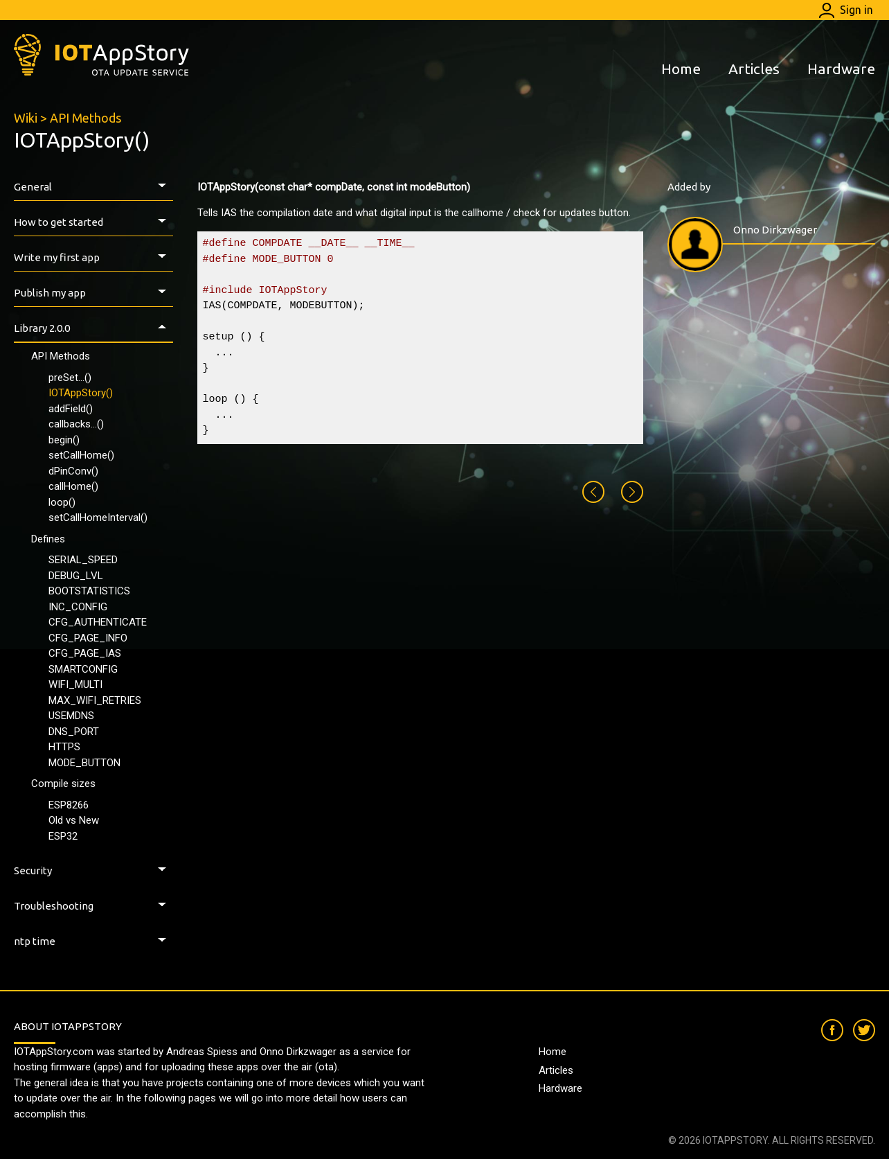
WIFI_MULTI (75, 684)
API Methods (85, 118)
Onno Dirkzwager (775, 230)
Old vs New (73, 820)
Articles (754, 68)
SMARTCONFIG (83, 669)
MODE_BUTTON (84, 763)
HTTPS (64, 747)
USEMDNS (71, 715)
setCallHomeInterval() (97, 517)
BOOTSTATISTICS (89, 591)
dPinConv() (73, 471)
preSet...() (69, 377)
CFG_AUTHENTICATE (97, 622)
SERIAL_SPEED (83, 560)
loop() (61, 502)
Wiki (25, 118)
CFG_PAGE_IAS (84, 653)
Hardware (841, 68)
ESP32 (63, 836)
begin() (64, 440)
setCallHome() (81, 455)
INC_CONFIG (77, 607)
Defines (48, 539)
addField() (70, 408)
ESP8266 (68, 805)
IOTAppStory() (80, 393)
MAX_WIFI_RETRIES (94, 700)
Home (681, 68)
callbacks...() (76, 424)
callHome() (73, 486)
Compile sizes (63, 783)
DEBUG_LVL (75, 575)
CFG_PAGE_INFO (87, 638)
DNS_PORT (73, 731)
